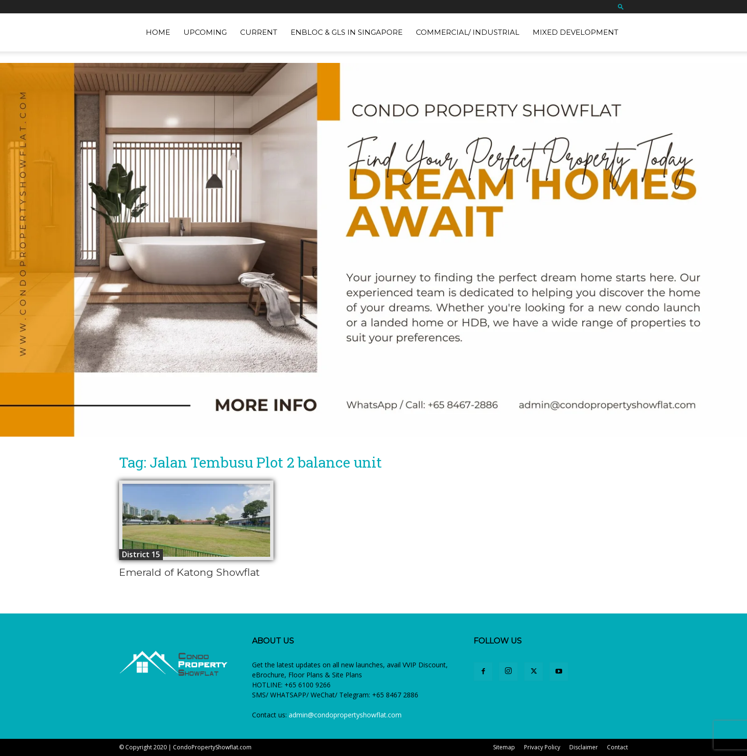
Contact (617, 747)
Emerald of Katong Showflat (189, 572)
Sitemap (504, 747)
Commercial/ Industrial (467, 32)
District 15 (141, 554)
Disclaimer (583, 747)
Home (158, 32)
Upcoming (205, 32)
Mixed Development (575, 32)
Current (258, 32)
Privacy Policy (542, 747)
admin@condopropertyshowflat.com (345, 714)
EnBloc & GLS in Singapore (347, 32)
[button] (621, 6)
